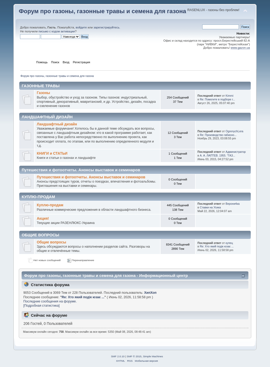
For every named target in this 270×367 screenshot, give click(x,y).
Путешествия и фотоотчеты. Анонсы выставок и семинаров (91, 177)
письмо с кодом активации (56, 31)
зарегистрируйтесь (106, 27)
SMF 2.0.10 (118, 356)
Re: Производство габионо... (218, 134)
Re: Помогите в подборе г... (217, 99)
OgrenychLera (234, 131)
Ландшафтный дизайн (57, 124)
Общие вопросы (51, 242)
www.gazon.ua (240, 47)
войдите (81, 27)
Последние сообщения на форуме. (49, 301)
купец (229, 242)
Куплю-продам (50, 205)
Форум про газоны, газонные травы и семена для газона (102, 11)
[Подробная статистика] (41, 305)
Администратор (236, 151)
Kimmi (229, 95)
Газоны (43, 93)
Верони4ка (233, 203)
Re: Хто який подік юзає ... (217, 246)
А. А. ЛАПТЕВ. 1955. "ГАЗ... (217, 155)
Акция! (43, 219)
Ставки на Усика (210, 207)
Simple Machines (153, 356)
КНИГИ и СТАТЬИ (52, 153)
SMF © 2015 (134, 356)
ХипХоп (150, 293)
